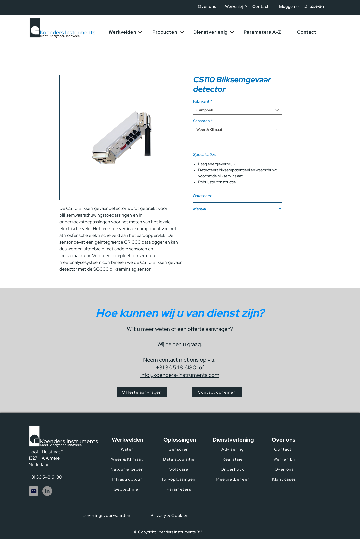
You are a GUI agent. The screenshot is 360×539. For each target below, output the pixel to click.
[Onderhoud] (233, 469)
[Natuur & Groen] (128, 469)
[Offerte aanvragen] (143, 392)
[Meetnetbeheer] (233, 479)
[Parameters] (179, 489)
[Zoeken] (319, 6)
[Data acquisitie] (179, 459)
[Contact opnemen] (217, 392)
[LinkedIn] (47, 491)
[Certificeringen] (241, 519)
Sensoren (203, 121)
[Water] (128, 449)
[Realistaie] (233, 459)
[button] (287, 6)
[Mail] (33, 491)
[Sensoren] (179, 449)
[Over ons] (208, 6)
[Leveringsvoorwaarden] (107, 515)
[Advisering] (233, 449)
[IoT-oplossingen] (179, 479)
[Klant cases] (284, 479)
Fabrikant (202, 101)
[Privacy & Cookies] (170, 515)
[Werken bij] (284, 459)
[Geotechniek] (128, 489)
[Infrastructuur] (128, 479)
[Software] (179, 469)
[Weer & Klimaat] (128, 459)
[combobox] (237, 110)
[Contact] (261, 6)
